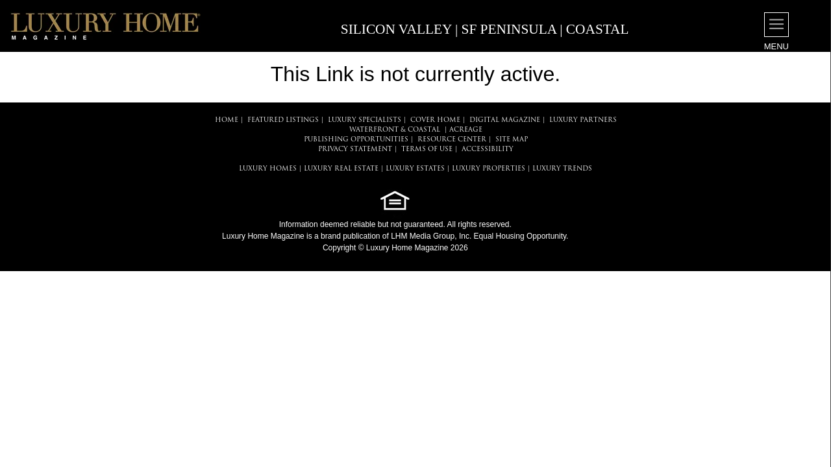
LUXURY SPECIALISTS (364, 120)
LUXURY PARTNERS (583, 120)
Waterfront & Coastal (394, 130)
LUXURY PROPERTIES (488, 169)
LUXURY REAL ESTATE (341, 169)
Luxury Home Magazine (263, 236)
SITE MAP (511, 139)
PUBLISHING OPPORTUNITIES (356, 139)
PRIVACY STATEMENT (355, 149)
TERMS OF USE (427, 149)
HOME (226, 120)
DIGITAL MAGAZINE (504, 120)
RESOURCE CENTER (451, 139)
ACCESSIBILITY (488, 149)
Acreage (465, 130)
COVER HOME (435, 120)
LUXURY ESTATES (415, 169)
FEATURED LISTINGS (283, 120)
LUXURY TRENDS (562, 169)
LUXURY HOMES (268, 169)
